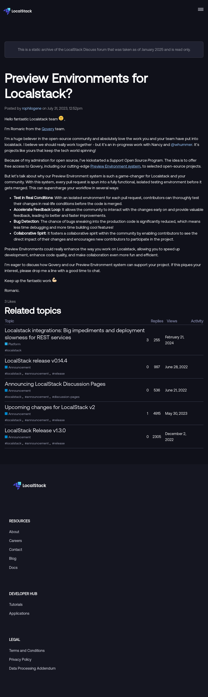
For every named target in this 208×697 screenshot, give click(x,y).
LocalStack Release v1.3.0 (35, 430)
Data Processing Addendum (32, 668)
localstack (14, 350)
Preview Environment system (115, 166)
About (14, 532)
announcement (38, 373)
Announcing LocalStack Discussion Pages (55, 384)
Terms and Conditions (27, 650)
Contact (15, 549)
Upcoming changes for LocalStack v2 (50, 407)
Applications (19, 613)
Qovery (48, 129)
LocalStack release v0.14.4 (36, 360)
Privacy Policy (20, 659)
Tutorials (16, 604)
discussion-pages (67, 397)
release (59, 373)
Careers (15, 541)
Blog (12, 558)
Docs (13, 567)
